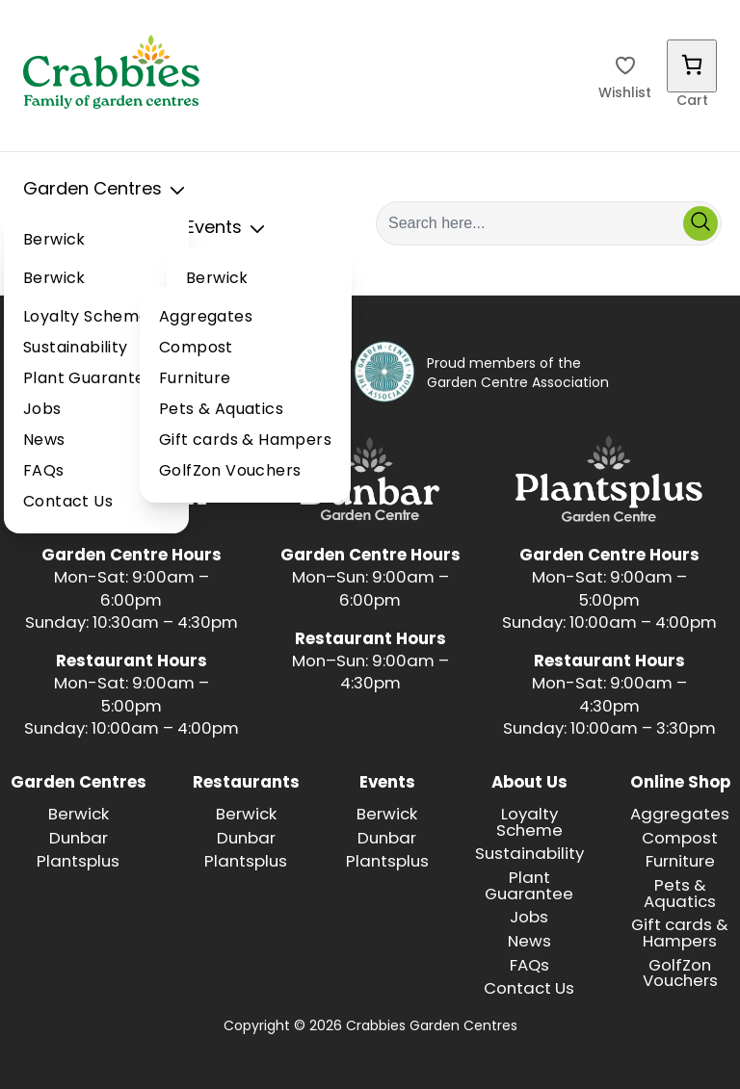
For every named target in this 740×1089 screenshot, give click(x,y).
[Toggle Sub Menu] (177, 190)
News (44, 441)
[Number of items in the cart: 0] (692, 65)
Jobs (42, 410)
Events (229, 229)
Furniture (195, 379)
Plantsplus (78, 862)
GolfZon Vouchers (230, 472)
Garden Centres (108, 190)
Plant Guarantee (89, 379)
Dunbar (78, 839)
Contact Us (68, 502)
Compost (196, 348)
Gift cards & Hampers (245, 441)
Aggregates (205, 317)
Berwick (54, 240)
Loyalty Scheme (86, 317)
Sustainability (75, 348)
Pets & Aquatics (221, 410)
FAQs (44, 472)
